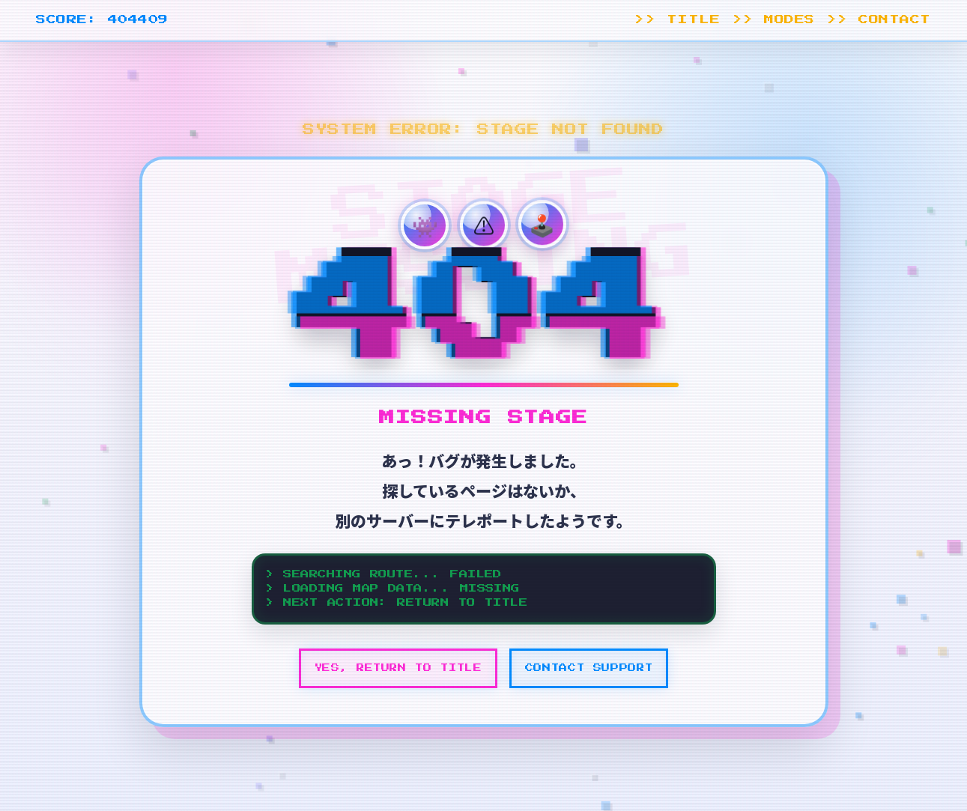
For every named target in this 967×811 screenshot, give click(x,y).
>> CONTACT (879, 20)
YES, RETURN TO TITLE (398, 667)
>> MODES (774, 20)
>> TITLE (677, 20)
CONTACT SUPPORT (589, 667)
